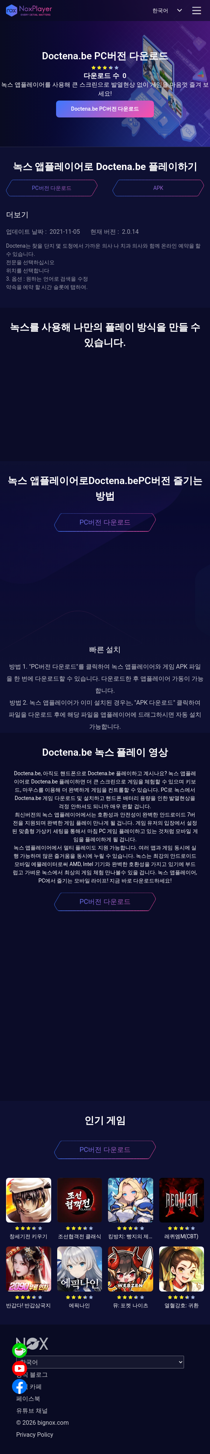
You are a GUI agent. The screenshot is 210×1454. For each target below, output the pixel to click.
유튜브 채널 (32, 1410)
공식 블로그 (32, 1374)
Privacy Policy (34, 1434)
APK (158, 188)
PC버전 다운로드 (52, 188)
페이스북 (28, 1398)
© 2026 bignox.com (42, 1422)
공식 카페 (29, 1386)
